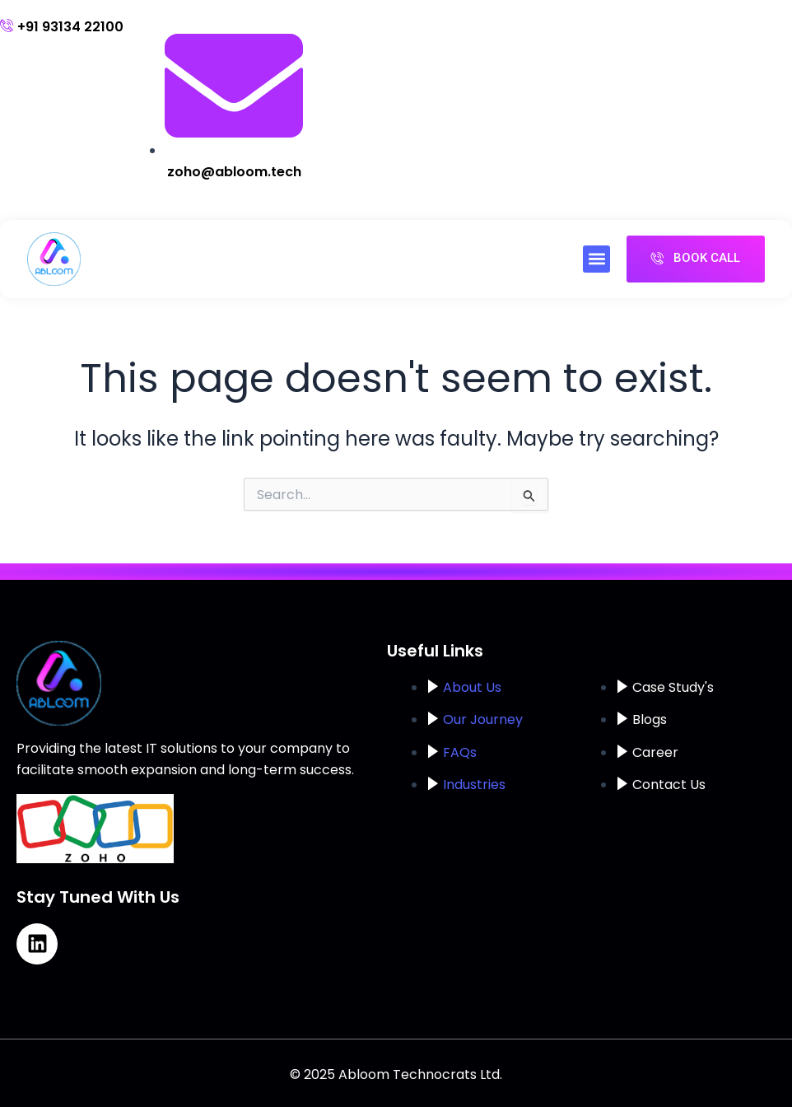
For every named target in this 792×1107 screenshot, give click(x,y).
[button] (596, 259)
